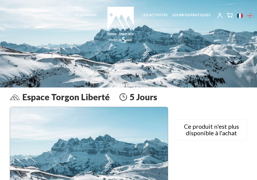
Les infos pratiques (191, 15)
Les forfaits (58, 15)
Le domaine (86, 15)
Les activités (154, 15)
